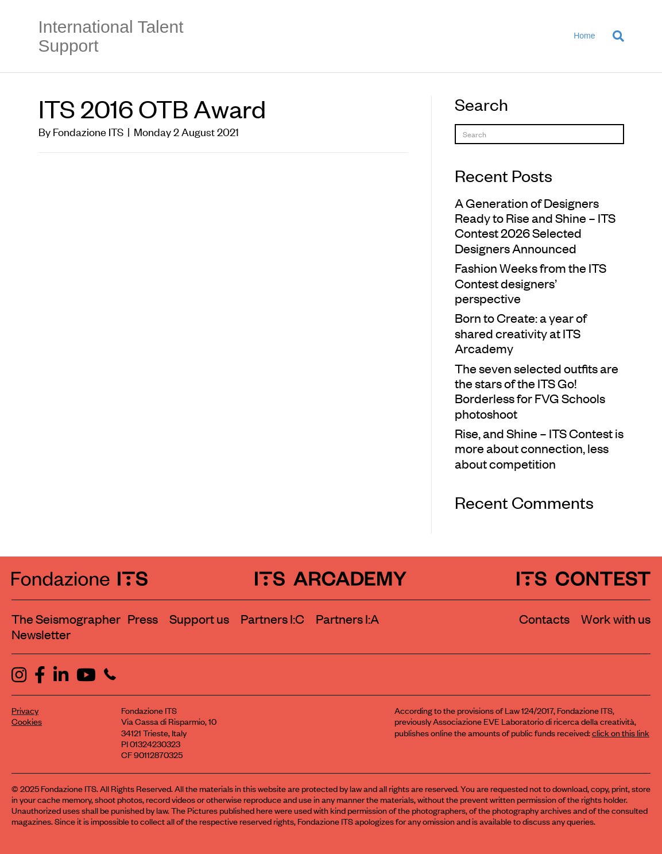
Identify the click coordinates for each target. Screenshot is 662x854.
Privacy (24, 710)
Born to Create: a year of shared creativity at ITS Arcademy (521, 333)
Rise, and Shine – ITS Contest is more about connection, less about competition (539, 448)
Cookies (26, 721)
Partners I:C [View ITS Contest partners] (272, 618)
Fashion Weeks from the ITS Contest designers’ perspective (530, 283)
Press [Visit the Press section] (142, 618)
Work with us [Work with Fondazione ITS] (616, 618)
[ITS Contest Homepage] (584, 578)
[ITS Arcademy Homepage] (331, 578)
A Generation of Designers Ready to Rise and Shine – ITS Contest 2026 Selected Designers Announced (535, 225)
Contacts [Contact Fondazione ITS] (544, 618)
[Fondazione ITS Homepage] (79, 578)
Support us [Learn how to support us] (199, 618)
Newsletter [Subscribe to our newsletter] (41, 634)
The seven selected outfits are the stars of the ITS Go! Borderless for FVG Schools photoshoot (536, 391)
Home (584, 35)
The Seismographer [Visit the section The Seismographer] (66, 618)
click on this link (620, 733)
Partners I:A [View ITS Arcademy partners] (347, 618)
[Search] (614, 36)
